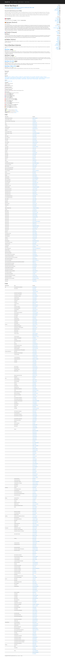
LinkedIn (58, 13)
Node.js (58, 38)
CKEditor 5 (57, 47)
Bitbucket (57, 8)
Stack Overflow (57, 9)
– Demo (58, 32)
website (16, 109)
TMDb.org (15, 8)
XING (58, 14)
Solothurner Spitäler (56, 27)
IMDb (58, 11)
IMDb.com (19, 8)
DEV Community (57, 10)
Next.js (58, 37)
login (16, 655)
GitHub (58, 6)
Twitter (58, 15)
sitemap (21, 655)
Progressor (57, 31)
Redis (58, 42)
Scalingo (58, 49)
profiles (19, 655)
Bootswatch (57, 44)
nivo (58, 46)
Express (58, 39)
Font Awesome (57, 45)
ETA (58, 26)
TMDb (58, 12)
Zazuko (58, 28)
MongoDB (57, 41)
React (58, 36)
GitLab (58, 7)
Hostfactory (57, 48)
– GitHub (58, 33)
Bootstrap (57, 43)
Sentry (58, 40)
